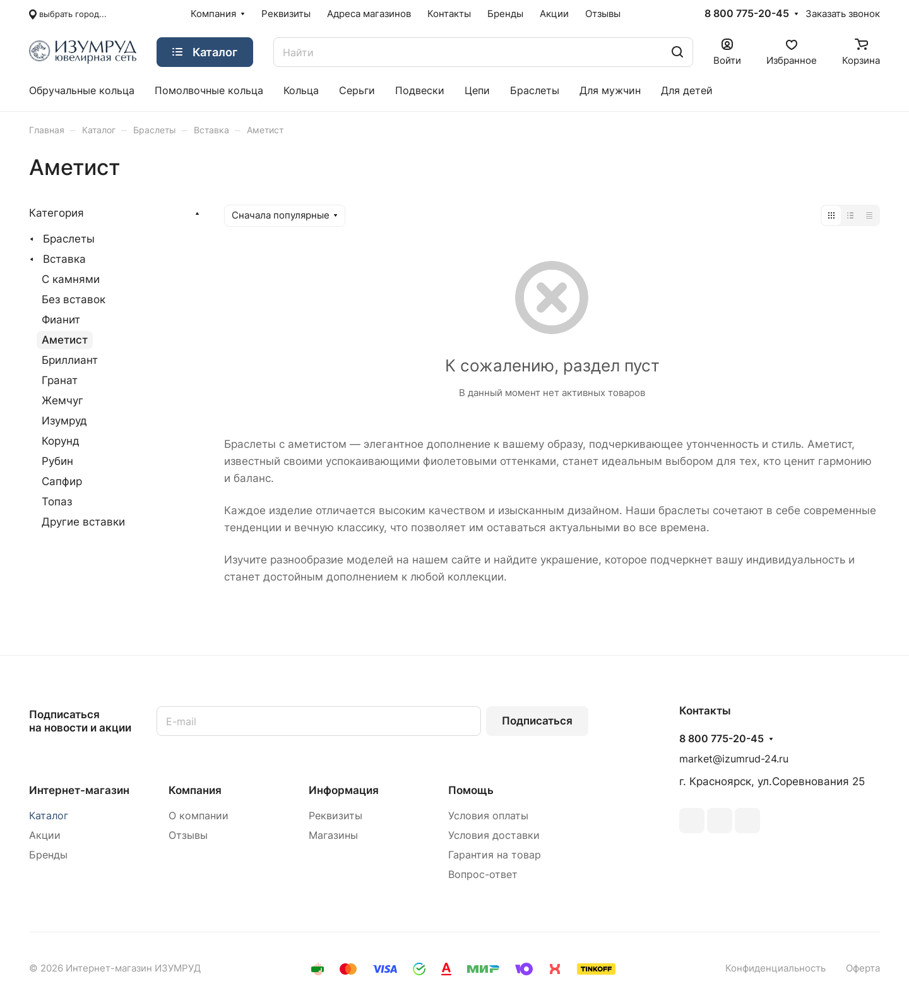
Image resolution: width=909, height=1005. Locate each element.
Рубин (57, 461)
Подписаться (537, 720)
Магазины (333, 835)
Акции (45, 835)
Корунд (61, 441)
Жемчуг (62, 400)
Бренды (48, 855)
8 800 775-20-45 (746, 14)
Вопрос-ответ (483, 875)
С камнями (71, 279)
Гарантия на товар (494, 855)
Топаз (57, 501)
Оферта (863, 968)
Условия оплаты (488, 816)
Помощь (471, 790)
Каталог (48, 816)
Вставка (64, 259)
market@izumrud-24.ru (733, 759)
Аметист (65, 340)
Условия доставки (494, 835)
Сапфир (62, 481)
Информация (344, 790)
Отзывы (188, 835)
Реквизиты (335, 816)
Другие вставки (83, 521)
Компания (195, 790)
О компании (199, 816)
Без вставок (73, 299)
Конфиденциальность (775, 968)
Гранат (60, 380)
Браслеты (69, 238)
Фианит (61, 319)
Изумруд (64, 420)
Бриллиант (70, 360)
